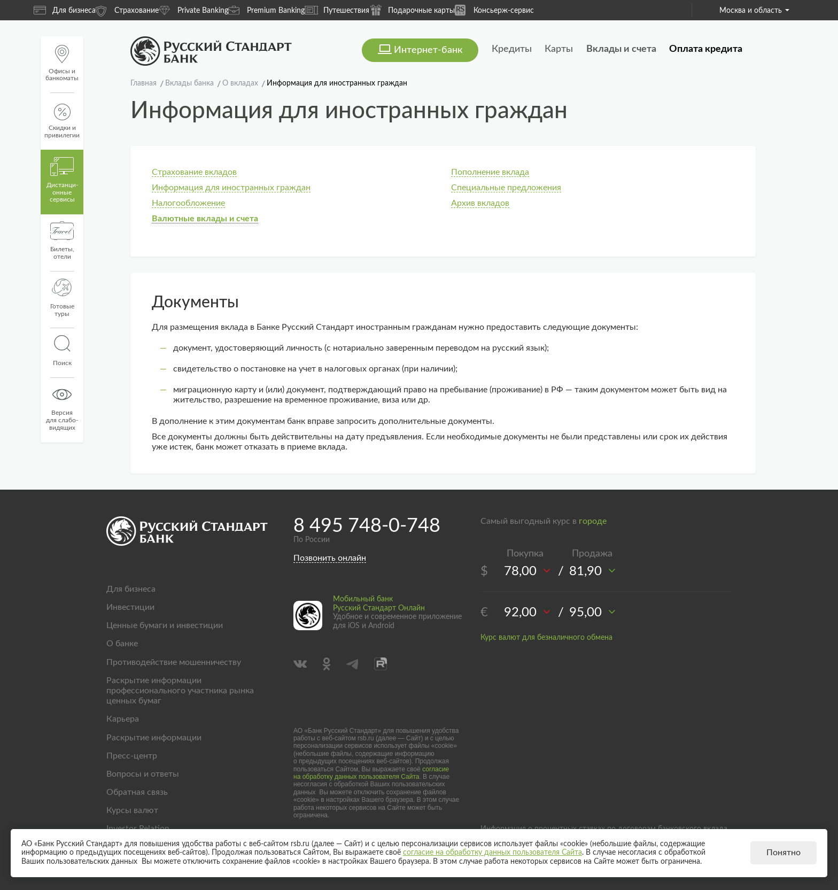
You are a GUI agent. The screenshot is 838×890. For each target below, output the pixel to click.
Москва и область (754, 10)
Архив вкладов (480, 203)
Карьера (122, 719)
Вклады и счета (621, 49)
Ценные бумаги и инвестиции (164, 625)
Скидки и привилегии (62, 121)
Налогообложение (188, 203)
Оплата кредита (705, 49)
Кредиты (512, 49)
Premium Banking (266, 9)
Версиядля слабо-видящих (62, 408)
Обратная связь (137, 792)
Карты (559, 49)
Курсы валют (132, 810)
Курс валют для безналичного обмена (546, 637)
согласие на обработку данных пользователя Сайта (371, 772)
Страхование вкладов (194, 172)
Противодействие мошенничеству (173, 662)
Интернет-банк (428, 50)
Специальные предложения (506, 187)
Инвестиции (130, 607)
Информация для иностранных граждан (231, 187)
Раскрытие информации (153, 737)
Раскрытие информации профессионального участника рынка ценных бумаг (180, 690)
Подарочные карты (412, 10)
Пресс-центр (131, 756)
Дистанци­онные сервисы (62, 180)
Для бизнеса (65, 10)
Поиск (62, 350)
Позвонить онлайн (329, 558)
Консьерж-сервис (494, 10)
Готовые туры (62, 297)
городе (593, 521)
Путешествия (337, 10)
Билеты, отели (62, 240)
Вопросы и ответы (142, 774)
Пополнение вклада (490, 172)
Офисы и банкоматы (62, 63)
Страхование (127, 9)
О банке (122, 643)
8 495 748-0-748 (366, 526)
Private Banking (193, 9)
